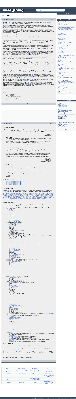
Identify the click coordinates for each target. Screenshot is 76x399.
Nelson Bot (60, 60)
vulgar (29, 36)
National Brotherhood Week (22, 195)
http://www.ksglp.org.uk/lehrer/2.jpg (13, 182)
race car (59, 91)
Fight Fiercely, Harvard (13, 209)
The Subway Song (12, 333)
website (14, 351)
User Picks (60, 23)
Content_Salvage (43, 190)
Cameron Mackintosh (34, 313)
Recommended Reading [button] (66, 20)
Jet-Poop (64, 113)
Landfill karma (61, 125)
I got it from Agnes (11, 194)
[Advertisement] (38, 3)
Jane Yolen (60, 43)
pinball (59, 50)
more (66, 129)
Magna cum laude (23, 29)
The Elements (45, 193)
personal (60, 116)
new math (8, 368)
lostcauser (65, 106)
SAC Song (23, 196)
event (59, 111)
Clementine (49, 379)
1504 (59, 54)
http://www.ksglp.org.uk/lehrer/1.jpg (13, 181)
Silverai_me (8, 191)
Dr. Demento (23, 79)
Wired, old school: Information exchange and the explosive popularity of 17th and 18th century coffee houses (66, 82)
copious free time (49, 371)
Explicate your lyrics (22, 373)
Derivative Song (31, 193)
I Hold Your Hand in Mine (14, 220)
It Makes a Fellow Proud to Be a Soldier (45, 194)
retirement (28, 57)
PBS (32, 79)
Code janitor (60, 51)
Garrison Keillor (16, 79)
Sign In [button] (67, 13)
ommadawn (64, 126)
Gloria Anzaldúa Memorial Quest (64, 80)
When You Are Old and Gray (14, 219)
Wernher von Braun (24, 198)
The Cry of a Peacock (62, 24)
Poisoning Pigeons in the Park (15, 223)
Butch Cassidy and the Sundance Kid (65, 85)
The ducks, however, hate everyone (65, 42)
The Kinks (60, 47)
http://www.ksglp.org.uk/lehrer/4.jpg (13, 184)
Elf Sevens (60, 119)
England (32, 51)
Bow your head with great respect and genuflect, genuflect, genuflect (49, 382)
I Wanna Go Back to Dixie (31, 194)
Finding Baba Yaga (62, 48)
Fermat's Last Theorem (38, 80)
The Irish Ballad (12, 216)
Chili (59, 86)
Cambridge (5, 26)
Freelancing (60, 75)
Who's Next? (11, 273)
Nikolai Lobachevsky (22, 368)
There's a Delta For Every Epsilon (29, 197)
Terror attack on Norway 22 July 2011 (65, 29)
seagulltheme (65, 111)
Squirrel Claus (61, 52)
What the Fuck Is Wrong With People (65, 57)
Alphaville (60, 65)
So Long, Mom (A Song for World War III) (34, 196)
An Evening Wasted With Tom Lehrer (49, 368)
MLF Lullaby (6, 195)
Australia (36, 52)
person (3, 19)
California (28, 82)
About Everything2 (62, 21)
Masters (34, 29)
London (18, 75)
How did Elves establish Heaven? (65, 110)
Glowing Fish (64, 118)
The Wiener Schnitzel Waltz (14, 221)
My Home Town (13, 195)
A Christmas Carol (7, 193)
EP (26, 207)
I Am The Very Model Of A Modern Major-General (35, 379)
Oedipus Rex (36, 195)
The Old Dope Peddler (44, 195)
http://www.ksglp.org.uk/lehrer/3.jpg (13, 183)
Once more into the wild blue (63, 59)
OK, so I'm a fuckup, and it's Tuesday (65, 77)
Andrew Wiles (25, 80)
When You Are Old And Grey (34, 198)
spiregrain (9, 123)
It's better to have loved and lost (64, 92)
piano (42, 22)
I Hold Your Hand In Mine (20, 194)
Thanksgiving (18, 197)
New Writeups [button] (67, 100)
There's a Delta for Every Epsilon (35, 371)
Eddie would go (61, 90)
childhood (48, 22)
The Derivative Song (13, 336)
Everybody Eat (38, 193)
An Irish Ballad (15, 193)
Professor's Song (16, 196)
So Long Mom (11, 306)
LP (15, 207)
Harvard (16, 26)
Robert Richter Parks (62, 39)
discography (32, 131)
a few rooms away (61, 38)
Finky (64, 104)
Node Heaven (24, 190)
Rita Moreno (37, 71)
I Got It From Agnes (13, 322)
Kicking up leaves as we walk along (65, 61)
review (59, 113)
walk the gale (60, 25)
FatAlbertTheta (10, 19)
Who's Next (43, 198)
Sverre (4, 191)
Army (26, 40)
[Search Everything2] (50, 10)
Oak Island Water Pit (62, 94)
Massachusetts (11, 26)
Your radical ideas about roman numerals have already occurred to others (66, 28)
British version (17, 99)
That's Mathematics (11, 197)
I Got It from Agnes (12, 304)
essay (59, 120)
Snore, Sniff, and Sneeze (14, 286)
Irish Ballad (11, 307)
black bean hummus (62, 34)
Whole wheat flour (61, 72)
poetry (59, 109)
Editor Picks (60, 70)
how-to (59, 104)
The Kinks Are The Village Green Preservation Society (64, 46)
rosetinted (65, 109)
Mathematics (13, 29)
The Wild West (12, 238)
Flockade (60, 103)
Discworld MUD (61, 41)
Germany (31, 52)
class (59, 76)
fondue (20, 345)
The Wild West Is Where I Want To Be (44, 197)
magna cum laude (21, 379)
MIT (36, 53)
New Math (31, 195)
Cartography (60, 33)
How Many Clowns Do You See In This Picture (66, 123)
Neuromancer (61, 79)
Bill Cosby (31, 71)
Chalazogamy (61, 67)
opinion (59, 106)
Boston (25, 193)
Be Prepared (21, 193)
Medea (59, 73)
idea (59, 126)
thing (59, 118)
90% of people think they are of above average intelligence (65, 88)
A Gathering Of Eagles (34, 338)
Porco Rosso (60, 63)
